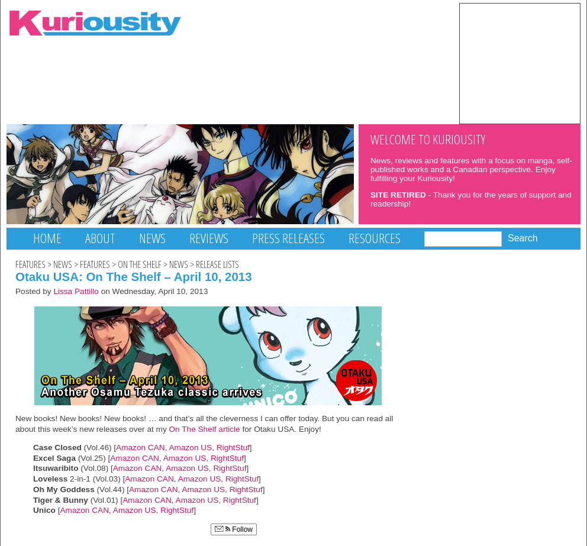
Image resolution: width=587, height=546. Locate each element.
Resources (375, 238)
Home (47, 238)
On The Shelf (140, 264)
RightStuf (233, 447)
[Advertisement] (520, 63)
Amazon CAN (140, 447)
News (152, 238)
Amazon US (190, 447)
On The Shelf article (203, 429)
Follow (234, 529)
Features (30, 264)
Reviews (208, 238)
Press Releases (288, 238)
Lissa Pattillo (76, 291)
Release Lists (217, 264)
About (100, 238)
